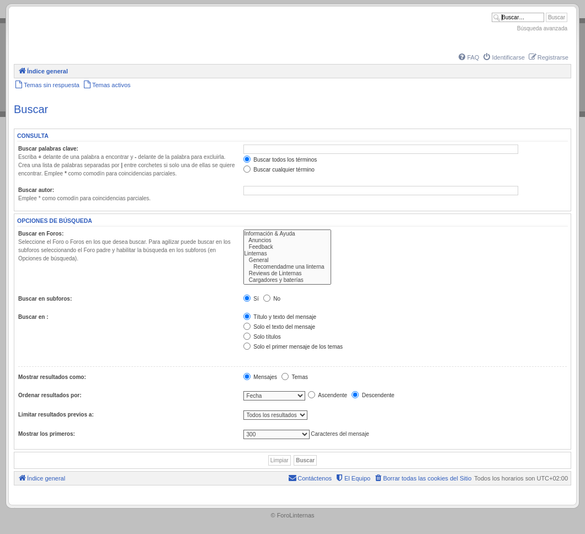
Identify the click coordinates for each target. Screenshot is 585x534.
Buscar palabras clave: (48, 149)
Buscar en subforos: (45, 299)
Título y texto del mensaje (280, 317)
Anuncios (287, 240)
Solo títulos (262, 337)
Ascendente (327, 395)
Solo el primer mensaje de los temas (293, 347)
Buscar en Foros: (40, 234)
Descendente (373, 395)
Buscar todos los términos (280, 160)
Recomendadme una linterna (287, 267)
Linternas (287, 253)
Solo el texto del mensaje (279, 327)
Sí (251, 299)
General (287, 260)
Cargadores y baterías (287, 280)
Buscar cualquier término (279, 170)
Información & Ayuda (287, 234)
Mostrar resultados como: (52, 377)
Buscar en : (33, 317)
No (272, 299)
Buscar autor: (36, 190)
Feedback (287, 247)
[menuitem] (468, 57)
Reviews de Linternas (287, 273)
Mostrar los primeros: (46, 434)
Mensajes (260, 377)
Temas (294, 377)
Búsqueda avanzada (542, 28)
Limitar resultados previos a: (56, 415)
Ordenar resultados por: (49, 395)
